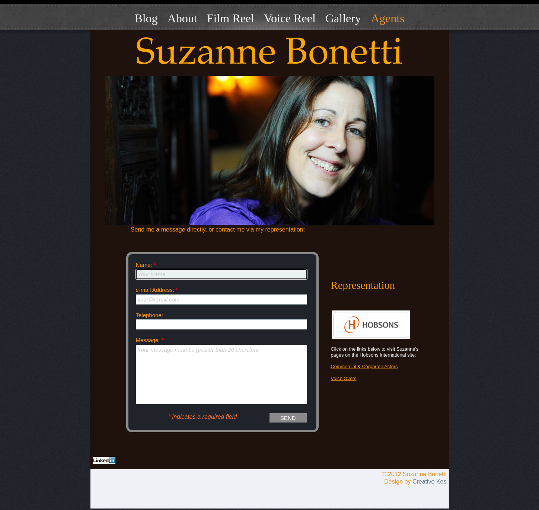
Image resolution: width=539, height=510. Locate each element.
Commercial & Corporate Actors (364, 366)
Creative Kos (429, 481)
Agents (388, 18)
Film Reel (230, 18)
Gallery (343, 18)
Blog (145, 18)
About (182, 18)
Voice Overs (344, 378)
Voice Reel (290, 18)
